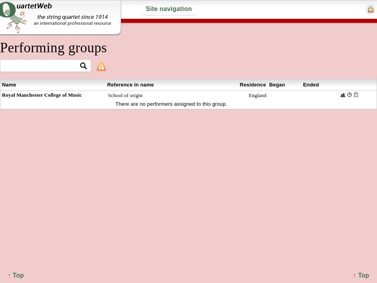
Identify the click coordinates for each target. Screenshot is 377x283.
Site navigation (169, 9)
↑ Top (361, 275)
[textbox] (42, 66)
